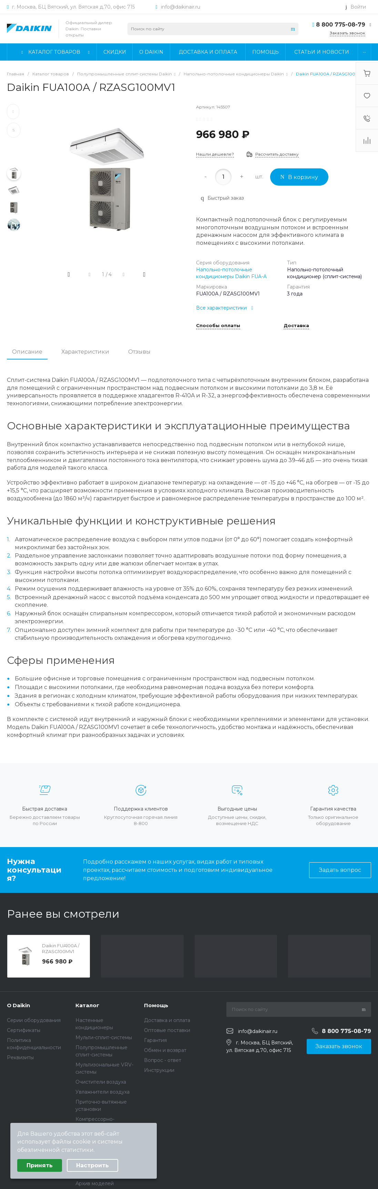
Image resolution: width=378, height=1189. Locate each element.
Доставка (296, 325)
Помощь (156, 1005)
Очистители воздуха (100, 1082)
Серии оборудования (34, 1020)
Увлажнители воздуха (102, 1092)
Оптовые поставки (167, 1030)
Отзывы (139, 351)
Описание (27, 351)
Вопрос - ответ (162, 1060)
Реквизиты (20, 1057)
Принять (40, 1165)
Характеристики (85, 351)
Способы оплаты (218, 325)
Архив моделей (94, 1183)
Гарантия (155, 1040)
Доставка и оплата (167, 1020)
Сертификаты (23, 1030)
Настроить (92, 1165)
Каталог (87, 1005)
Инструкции (159, 1070)
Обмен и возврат (165, 1050)
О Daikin (18, 1005)
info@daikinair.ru (180, 7)
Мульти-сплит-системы (103, 1037)
